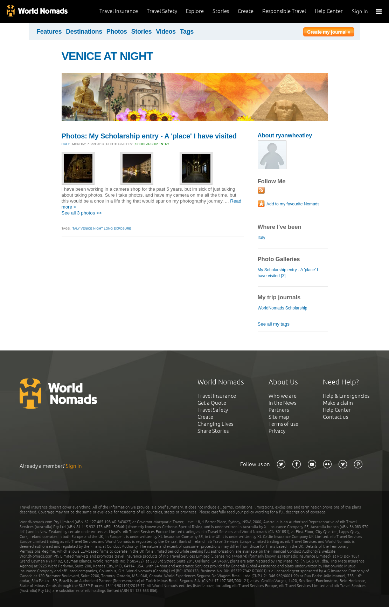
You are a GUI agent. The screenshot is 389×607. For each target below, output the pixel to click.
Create (245, 11)
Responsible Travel (284, 11)
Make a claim (338, 403)
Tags (187, 31)
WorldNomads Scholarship (282, 308)
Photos (116, 31)
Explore (195, 11)
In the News (282, 403)
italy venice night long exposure (101, 228)
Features (49, 31)
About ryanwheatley (285, 135)
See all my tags (274, 324)
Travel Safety (162, 11)
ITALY (66, 144)
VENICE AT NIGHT (107, 56)
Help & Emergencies (346, 396)
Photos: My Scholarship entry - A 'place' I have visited (149, 136)
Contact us (335, 417)
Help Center (329, 11)
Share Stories (213, 431)
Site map (279, 417)
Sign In (360, 11)
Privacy (277, 431)
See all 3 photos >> (82, 213)
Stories (221, 11)
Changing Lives (215, 424)
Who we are (283, 396)
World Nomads (37, 11)
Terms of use (283, 424)
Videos (166, 31)
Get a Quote (211, 403)
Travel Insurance (118, 11)
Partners (279, 410)
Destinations (84, 31)
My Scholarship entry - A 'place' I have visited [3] (288, 272)
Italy (261, 237)
